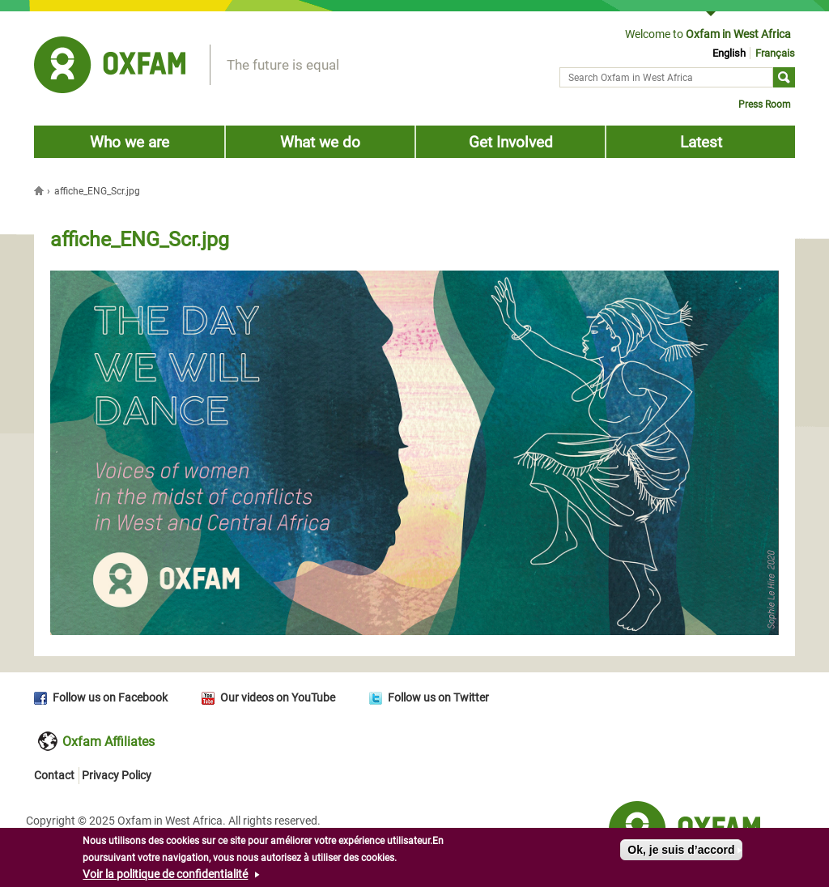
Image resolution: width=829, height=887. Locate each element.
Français (775, 53)
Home (40, 190)
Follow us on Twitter (438, 697)
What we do (320, 142)
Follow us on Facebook (110, 697)
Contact (54, 775)
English (729, 53)
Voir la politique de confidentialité (165, 877)
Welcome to (708, 34)
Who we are (129, 142)
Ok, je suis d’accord (680, 852)
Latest (701, 142)
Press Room (764, 104)
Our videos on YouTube (277, 697)
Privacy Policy (116, 775)
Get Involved (511, 142)
